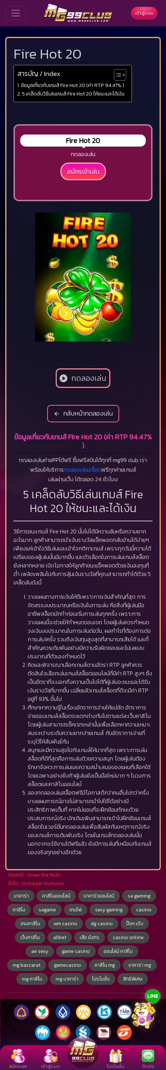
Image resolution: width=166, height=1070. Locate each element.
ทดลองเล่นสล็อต (82, 469)
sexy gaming (109, 909)
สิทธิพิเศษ (132, 979)
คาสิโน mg (105, 965)
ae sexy (39, 951)
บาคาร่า (21, 896)
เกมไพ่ (76, 909)
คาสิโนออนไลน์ (56, 896)
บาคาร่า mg (139, 965)
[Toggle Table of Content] (116, 75)
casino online (128, 937)
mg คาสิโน (32, 979)
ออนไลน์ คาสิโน (118, 951)
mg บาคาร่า (67, 979)
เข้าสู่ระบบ (144, 13)
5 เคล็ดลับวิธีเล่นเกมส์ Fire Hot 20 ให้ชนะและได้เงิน (73, 94)
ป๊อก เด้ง (134, 923)
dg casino (102, 923)
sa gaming (139, 896)
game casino (76, 951)
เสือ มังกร (89, 937)
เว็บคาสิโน (30, 937)
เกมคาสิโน (30, 923)
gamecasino (67, 965)
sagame (47, 909)
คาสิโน (19, 909)
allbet (59, 937)
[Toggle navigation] (16, 13)
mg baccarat (26, 965)
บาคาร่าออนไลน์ (99, 896)
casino (143, 909)
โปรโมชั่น (101, 979)
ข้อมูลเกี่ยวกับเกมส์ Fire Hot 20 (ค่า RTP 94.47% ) (72, 85)
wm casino (65, 923)
